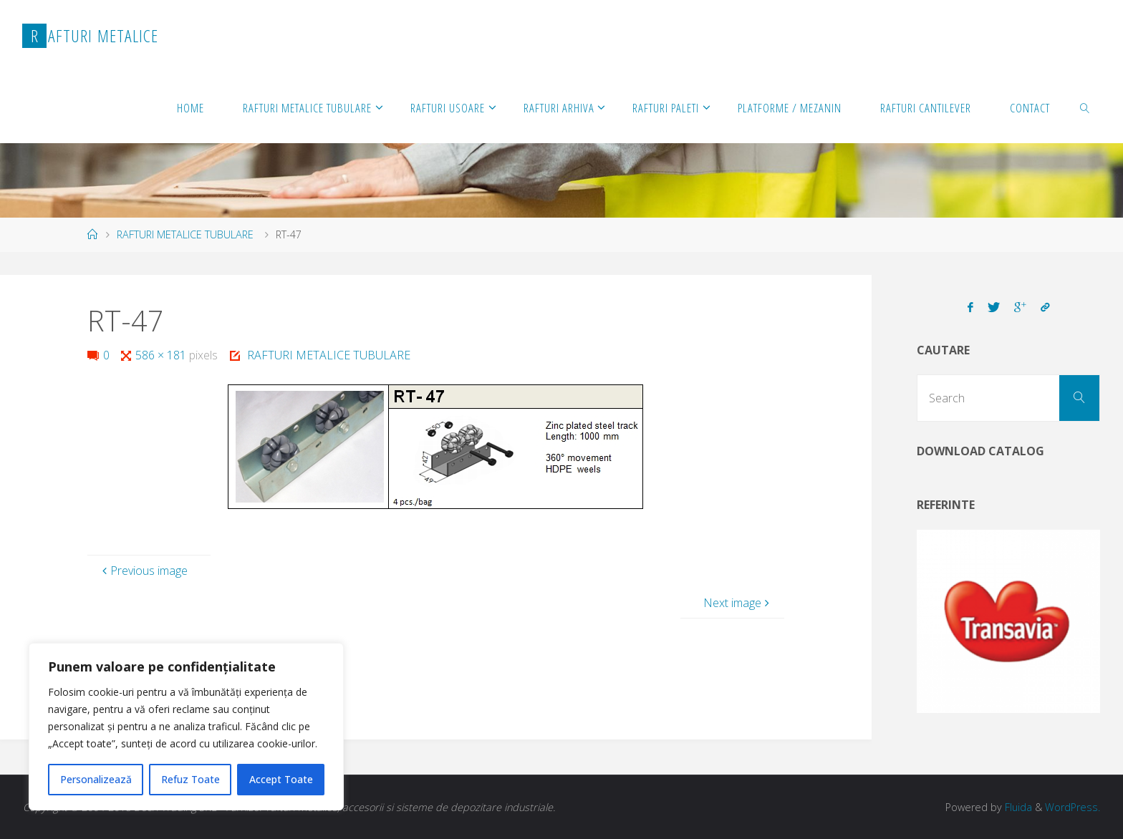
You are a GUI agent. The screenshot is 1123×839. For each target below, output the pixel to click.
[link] (1084, 107)
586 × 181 (162, 355)
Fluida (1017, 807)
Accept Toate (281, 779)
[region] (186, 726)
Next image (738, 603)
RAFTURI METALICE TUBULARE (185, 234)
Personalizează (96, 779)
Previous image (143, 570)
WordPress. (1072, 807)
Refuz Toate (190, 779)
